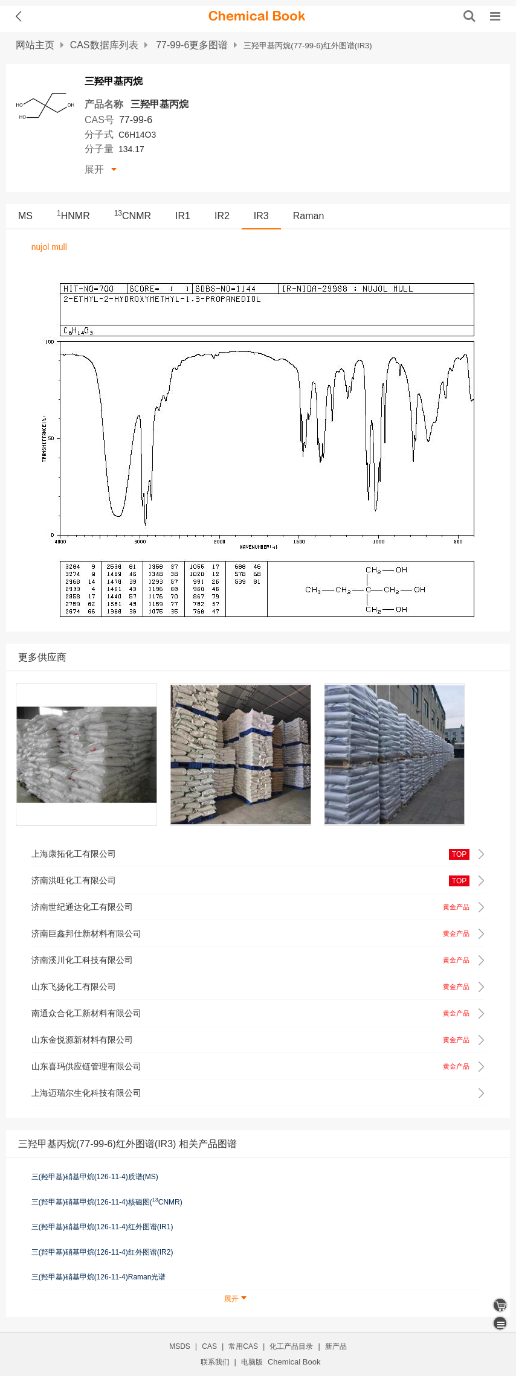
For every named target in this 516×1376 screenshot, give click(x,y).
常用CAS (243, 1346)
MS (25, 216)
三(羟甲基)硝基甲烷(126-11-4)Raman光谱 (98, 1277)
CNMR (132, 216)
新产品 (336, 1346)
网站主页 (35, 45)
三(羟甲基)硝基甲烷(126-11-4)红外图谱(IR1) (102, 1227)
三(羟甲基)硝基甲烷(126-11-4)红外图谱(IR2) (102, 1252)
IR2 (222, 216)
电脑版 (252, 1362)
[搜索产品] (469, 16)
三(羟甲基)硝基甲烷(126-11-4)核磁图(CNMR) (106, 1201)
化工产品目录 (291, 1346)
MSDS (179, 1346)
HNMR (73, 216)
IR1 (182, 216)
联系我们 (215, 1362)
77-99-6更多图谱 (192, 45)
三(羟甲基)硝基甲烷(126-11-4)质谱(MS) (94, 1177)
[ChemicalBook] (256, 16)
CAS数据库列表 (104, 45)
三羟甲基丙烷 (160, 104)
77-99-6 (135, 120)
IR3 (261, 216)
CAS (209, 1346)
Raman (308, 216)
